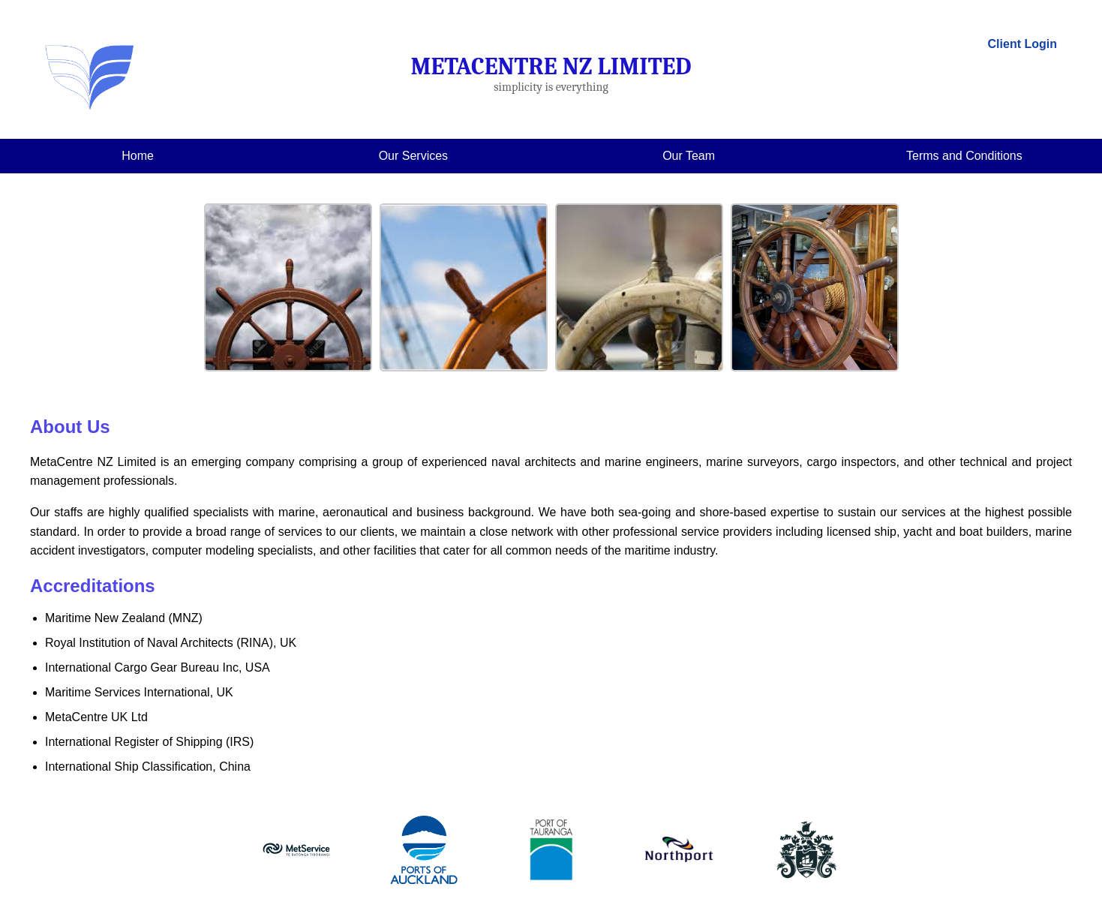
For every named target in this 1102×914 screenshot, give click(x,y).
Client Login (1022, 44)
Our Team (688, 155)
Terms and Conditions (964, 155)
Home (138, 155)
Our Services (413, 155)
